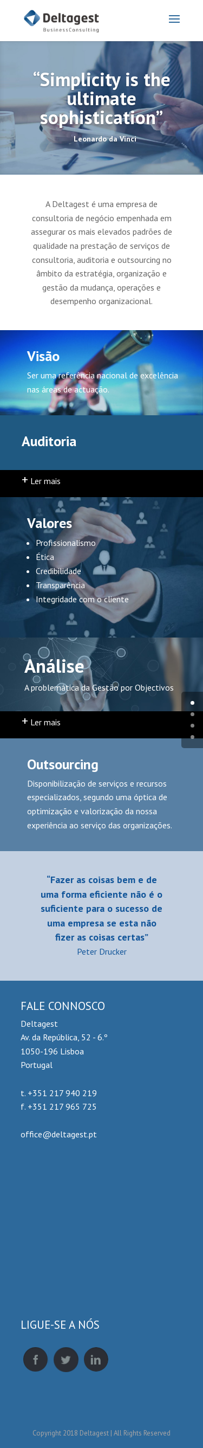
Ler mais (41, 480)
